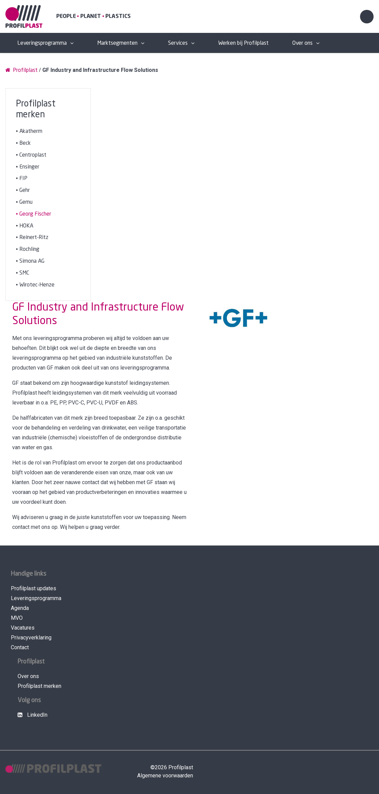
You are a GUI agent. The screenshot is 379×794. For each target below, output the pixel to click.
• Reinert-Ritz (32, 237)
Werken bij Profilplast (243, 43)
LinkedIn (32, 715)
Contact (20, 647)
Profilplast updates (33, 588)
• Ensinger (27, 167)
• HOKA (24, 226)
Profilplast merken (39, 686)
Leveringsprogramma (42, 43)
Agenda (20, 608)
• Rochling (27, 249)
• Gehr (23, 190)
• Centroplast (31, 155)
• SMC (22, 273)
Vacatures (23, 627)
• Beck (23, 143)
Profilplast (21, 70)
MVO (17, 618)
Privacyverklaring (31, 637)
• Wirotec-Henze (35, 284)
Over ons (302, 43)
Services (178, 43)
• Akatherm (29, 131)
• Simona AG (30, 261)
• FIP (21, 178)
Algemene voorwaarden (165, 775)
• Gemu (24, 202)
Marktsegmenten (117, 43)
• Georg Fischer (33, 214)
